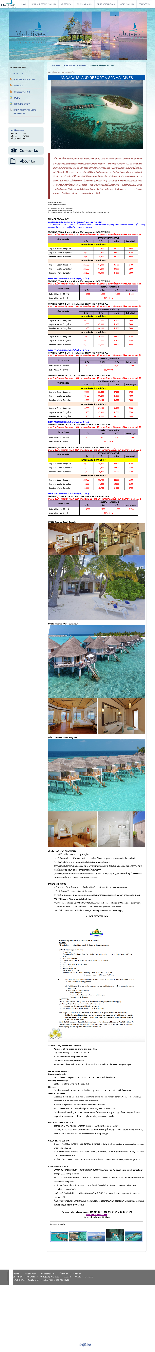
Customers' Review (22, 104)
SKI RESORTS (66, 4)
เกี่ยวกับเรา (26, 161)
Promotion (18, 73)
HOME (23, 4)
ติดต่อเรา (26, 150)
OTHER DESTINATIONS (106, 4)
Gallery (17, 98)
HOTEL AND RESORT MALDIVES (43, 4)
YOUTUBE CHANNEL (84, 4)
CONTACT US (144, 4)
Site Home (56, 65)
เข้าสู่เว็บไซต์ (85, 1345)
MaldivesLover (17, 130)
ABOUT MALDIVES (127, 4)
